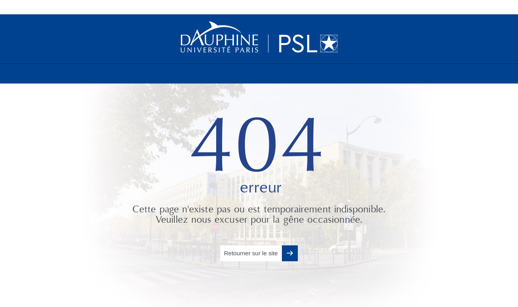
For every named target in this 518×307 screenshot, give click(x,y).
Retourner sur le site (251, 253)
